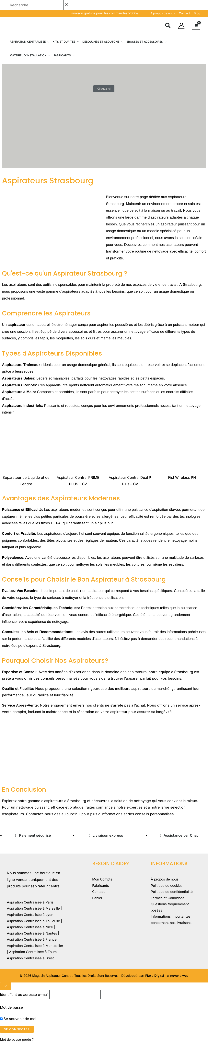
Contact (98, 893)
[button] (168, 26)
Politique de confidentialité (173, 893)
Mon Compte (103, 880)
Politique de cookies (168, 886)
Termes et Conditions (169, 899)
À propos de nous (162, 13)
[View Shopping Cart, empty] (196, 26)
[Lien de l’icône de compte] (181, 25)
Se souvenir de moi (18, 1020)
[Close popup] (5, 986)
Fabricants (101, 886)
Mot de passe (11, 1008)
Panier (97, 899)
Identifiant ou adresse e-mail (24, 995)
